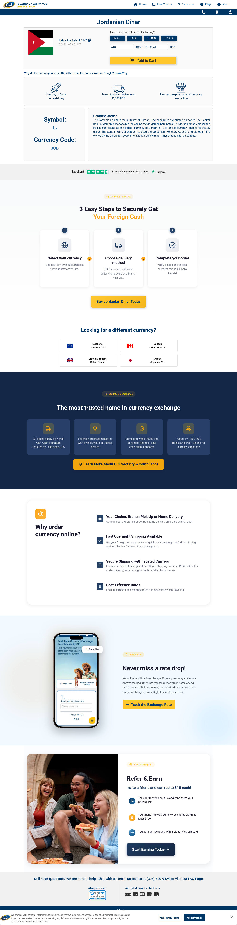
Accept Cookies (194, 917)
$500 (134, 38)
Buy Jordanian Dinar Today (118, 301)
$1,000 (152, 38)
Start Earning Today (150, 849)
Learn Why (120, 73)
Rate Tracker (162, 4)
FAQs (205, 4)
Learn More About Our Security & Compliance (118, 464)
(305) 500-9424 (158, 879)
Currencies (186, 4)
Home (140, 4)
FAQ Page (195, 879)
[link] (97, 895)
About (223, 4)
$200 (116, 38)
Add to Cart (143, 60)
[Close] (231, 917)
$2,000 (169, 38)
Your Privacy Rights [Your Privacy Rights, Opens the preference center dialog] (169, 917)
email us (124, 879)
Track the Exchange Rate (149, 705)
